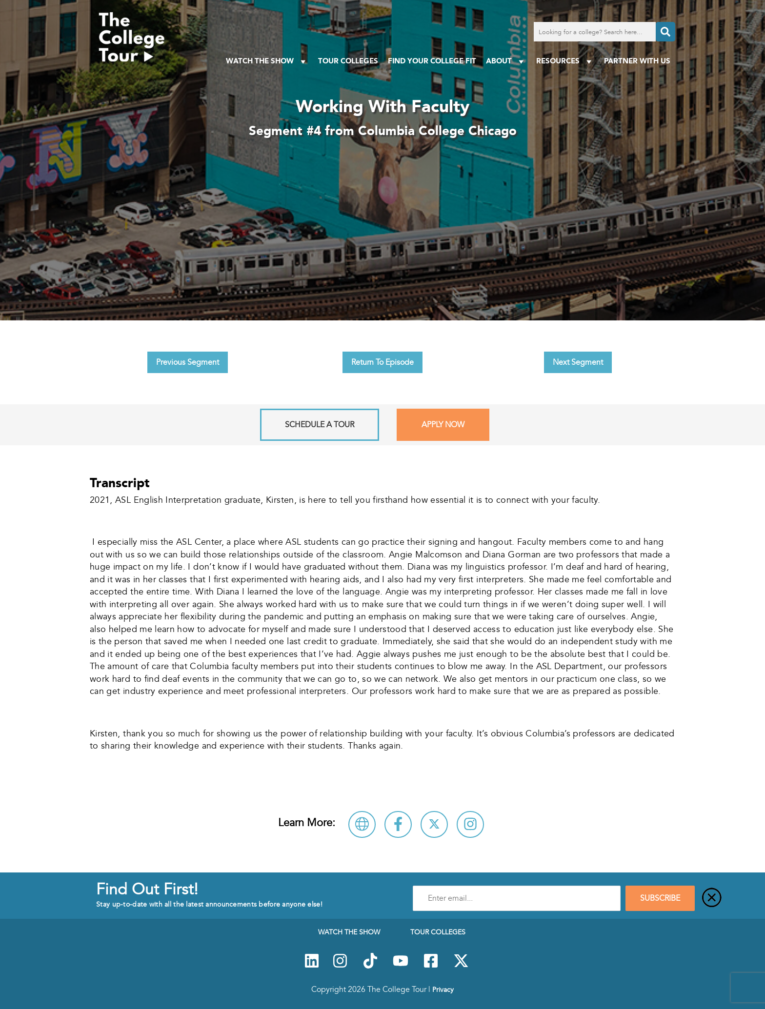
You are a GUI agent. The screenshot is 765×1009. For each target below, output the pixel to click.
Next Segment (578, 362)
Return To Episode (382, 362)
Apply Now (443, 425)
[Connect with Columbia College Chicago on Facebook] (398, 824)
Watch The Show (267, 61)
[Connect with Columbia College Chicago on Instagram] (470, 824)
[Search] (665, 31)
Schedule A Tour (319, 425)
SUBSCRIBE (660, 898)
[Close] (712, 898)
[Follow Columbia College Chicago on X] (434, 824)
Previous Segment (187, 362)
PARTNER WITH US (637, 61)
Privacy (443, 989)
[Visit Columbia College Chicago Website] (362, 824)
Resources (565, 61)
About (506, 61)
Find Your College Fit (432, 61)
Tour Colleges (348, 61)
